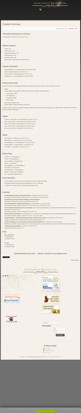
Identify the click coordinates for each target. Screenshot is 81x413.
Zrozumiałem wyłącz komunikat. (45, 411)
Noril (60, 356)
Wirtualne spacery (50, 350)
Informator (48, 352)
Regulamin (48, 348)
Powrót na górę (74, 260)
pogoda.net (45, 322)
